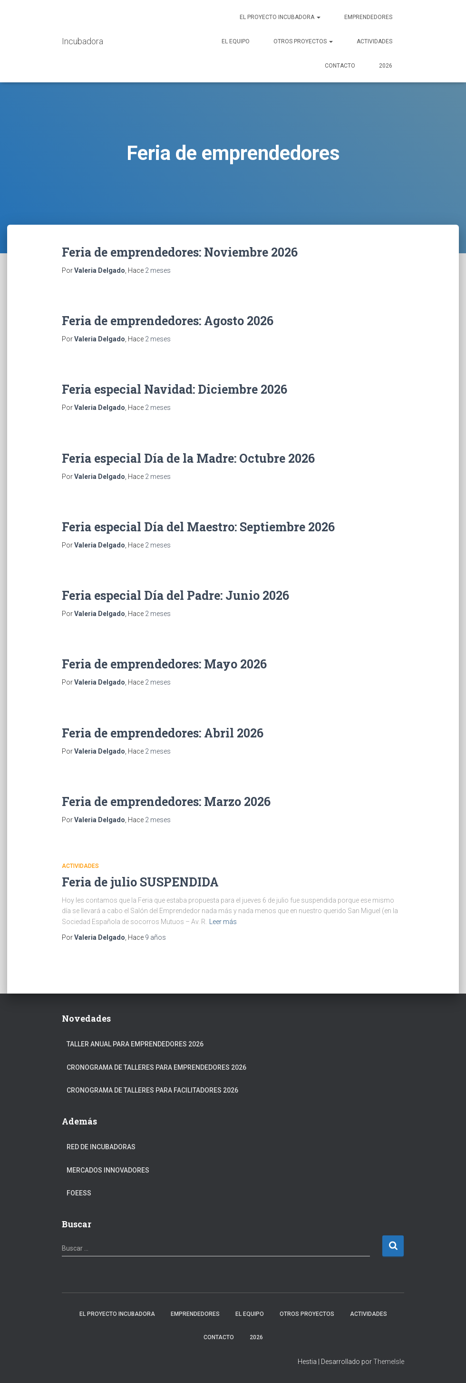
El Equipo (236, 41)
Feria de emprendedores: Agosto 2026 (167, 320)
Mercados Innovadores (108, 1170)
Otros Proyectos (303, 41)
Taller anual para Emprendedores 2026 (135, 1044)
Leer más (223, 921)
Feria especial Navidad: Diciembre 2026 (174, 389)
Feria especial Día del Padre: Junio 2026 (175, 595)
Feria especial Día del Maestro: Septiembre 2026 (198, 527)
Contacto (340, 65)
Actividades (374, 41)
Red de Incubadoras (101, 1147)
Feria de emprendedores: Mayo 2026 (164, 664)
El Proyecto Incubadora (280, 17)
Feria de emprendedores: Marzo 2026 (166, 801)
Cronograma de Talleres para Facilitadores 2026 (152, 1090)
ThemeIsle (388, 1361)
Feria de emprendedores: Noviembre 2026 (180, 252)
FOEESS (79, 1193)
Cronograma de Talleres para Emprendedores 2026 (156, 1067)
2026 (385, 65)
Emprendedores (368, 17)
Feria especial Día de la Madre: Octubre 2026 (188, 458)
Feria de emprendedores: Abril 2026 (162, 733)
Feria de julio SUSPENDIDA (140, 882)
